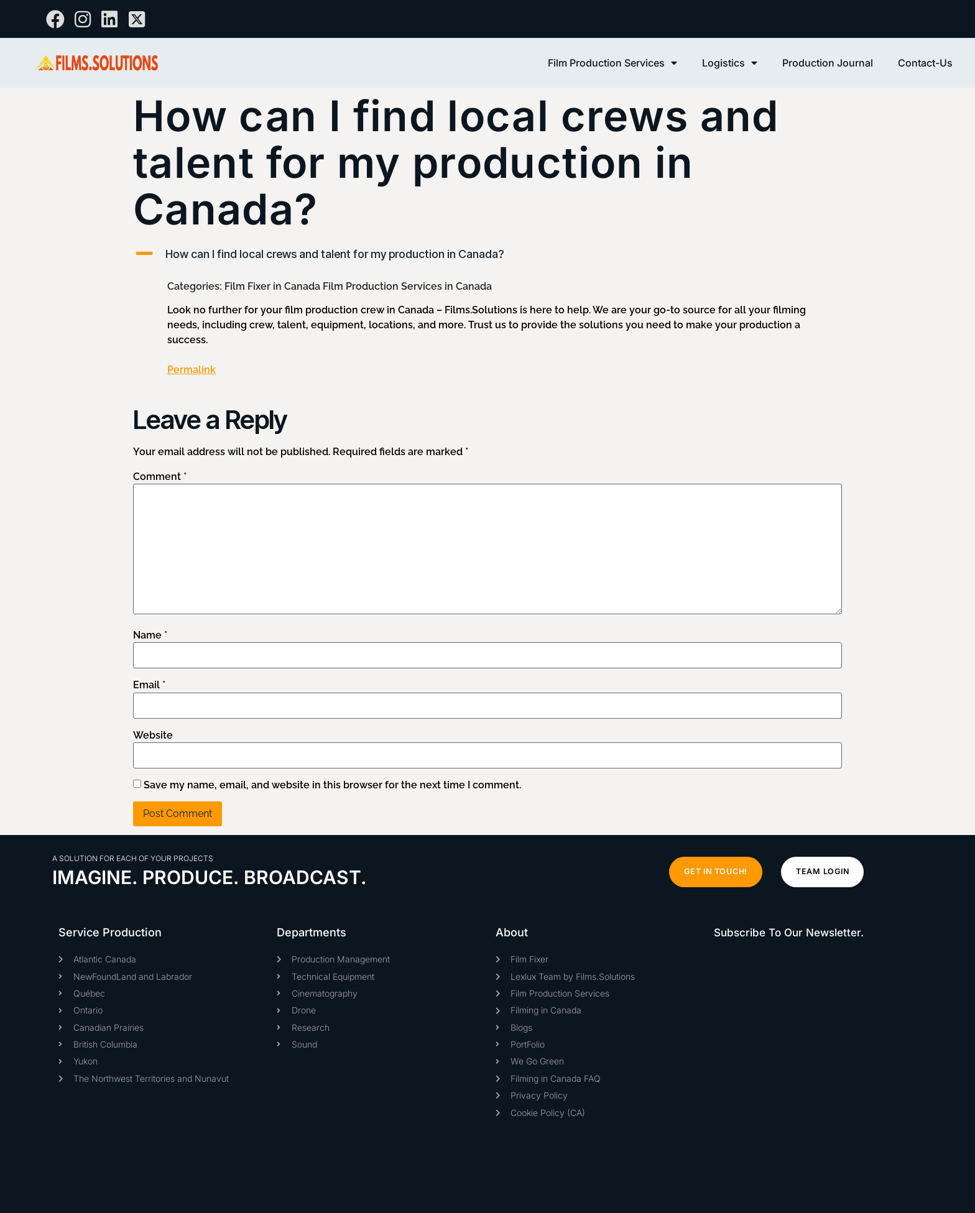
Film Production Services (612, 63)
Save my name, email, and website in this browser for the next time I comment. (332, 785)
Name (150, 635)
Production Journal (827, 63)
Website (153, 735)
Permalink (191, 370)
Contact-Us (925, 63)
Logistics (729, 63)
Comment (160, 477)
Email (149, 685)
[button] (487, 254)
